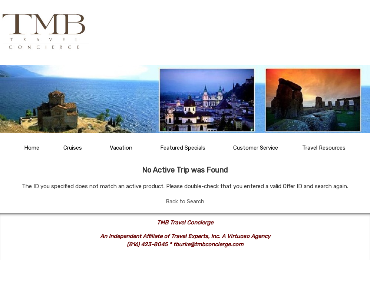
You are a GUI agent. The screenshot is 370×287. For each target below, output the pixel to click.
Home (31, 147)
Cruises (72, 147)
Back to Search (185, 201)
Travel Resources (324, 147)
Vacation (121, 147)
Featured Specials (182, 147)
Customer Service (255, 147)
